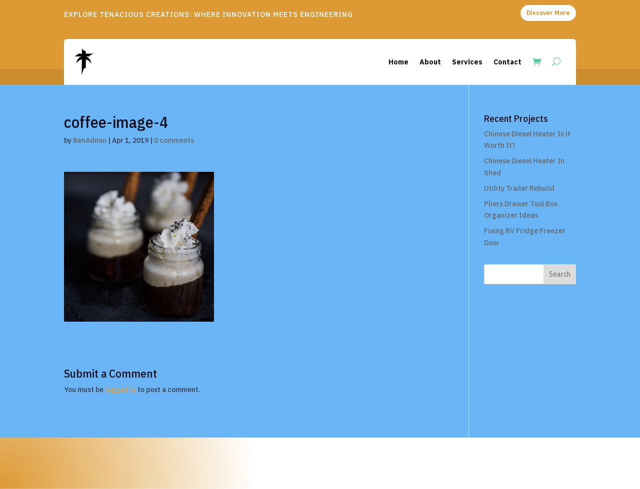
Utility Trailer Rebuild (519, 188)
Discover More (548, 12)
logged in (120, 389)
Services (467, 61)
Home (398, 61)
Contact (508, 61)
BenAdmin (89, 140)
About (430, 61)
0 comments (174, 140)
